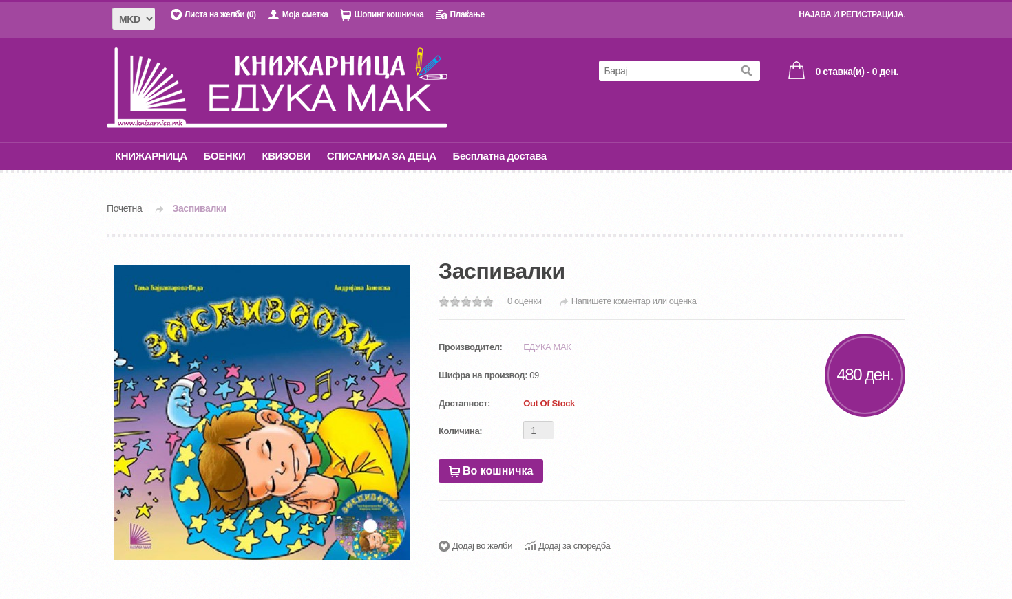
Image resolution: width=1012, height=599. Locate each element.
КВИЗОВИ (286, 156)
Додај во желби (482, 546)
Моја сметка (305, 14)
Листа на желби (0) (220, 14)
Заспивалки (199, 208)
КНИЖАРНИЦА (151, 156)
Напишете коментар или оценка (634, 301)
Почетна (124, 208)
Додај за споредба (574, 546)
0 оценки (524, 301)
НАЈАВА (815, 14)
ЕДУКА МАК (547, 347)
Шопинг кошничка (388, 14)
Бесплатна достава (500, 156)
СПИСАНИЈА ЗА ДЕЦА (381, 156)
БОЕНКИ (225, 156)
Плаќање (467, 14)
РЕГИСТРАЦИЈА (872, 14)
